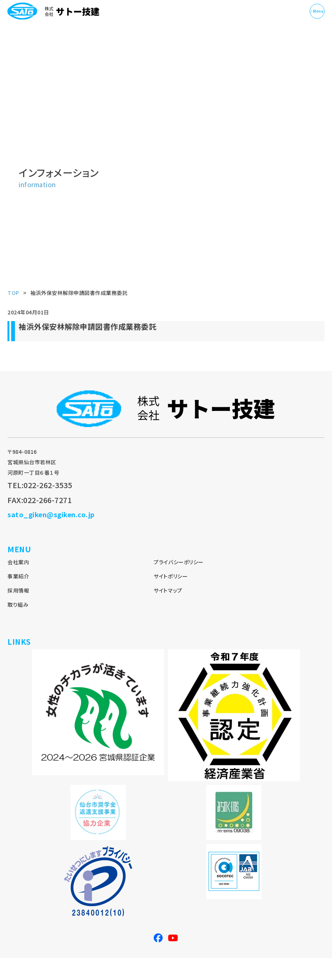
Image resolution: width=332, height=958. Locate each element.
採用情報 (18, 590)
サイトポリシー (171, 576)
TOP (13, 292)
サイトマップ (168, 590)
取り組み (17, 604)
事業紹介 (18, 576)
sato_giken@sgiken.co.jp (51, 514)
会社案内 (18, 562)
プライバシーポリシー (178, 562)
